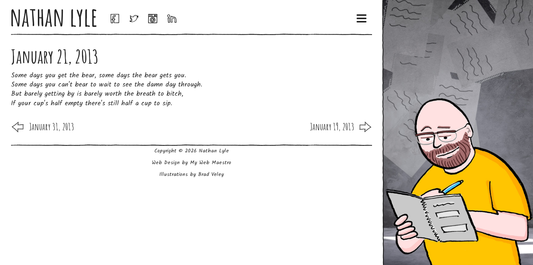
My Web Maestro (210, 163)
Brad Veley (211, 174)
